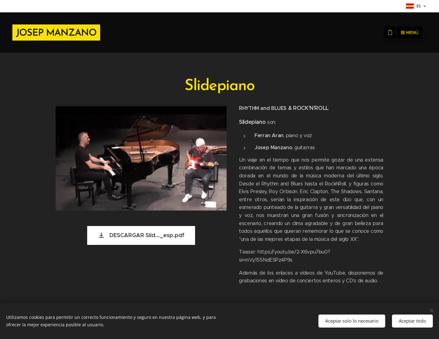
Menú (409, 32)
